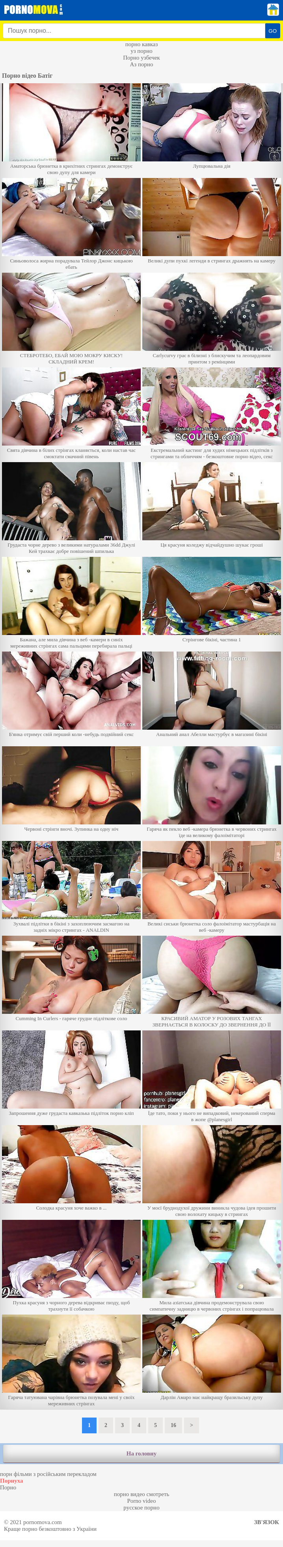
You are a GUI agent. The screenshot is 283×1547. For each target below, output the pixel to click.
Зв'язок (266, 1522)
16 (173, 1425)
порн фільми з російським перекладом (48, 1474)
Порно (8, 1487)
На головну (141, 1453)
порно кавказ (141, 44)
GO (272, 31)
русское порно (141, 1507)
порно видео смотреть (141, 1494)
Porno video (141, 1501)
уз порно (141, 51)
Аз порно (141, 64)
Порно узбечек (141, 57)
